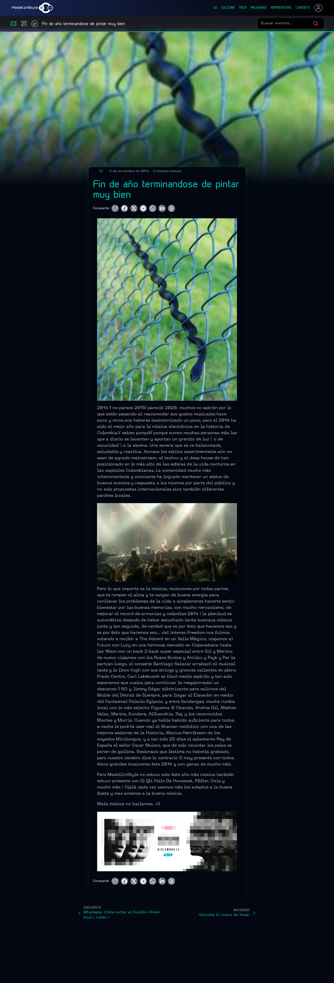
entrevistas (281, 7)
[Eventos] (13, 23)
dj (215, 7)
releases (259, 7)
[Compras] (24, 23)
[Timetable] (34, 23)
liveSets (303, 7)
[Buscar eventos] (287, 23)
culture (228, 7)
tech (243, 7)
